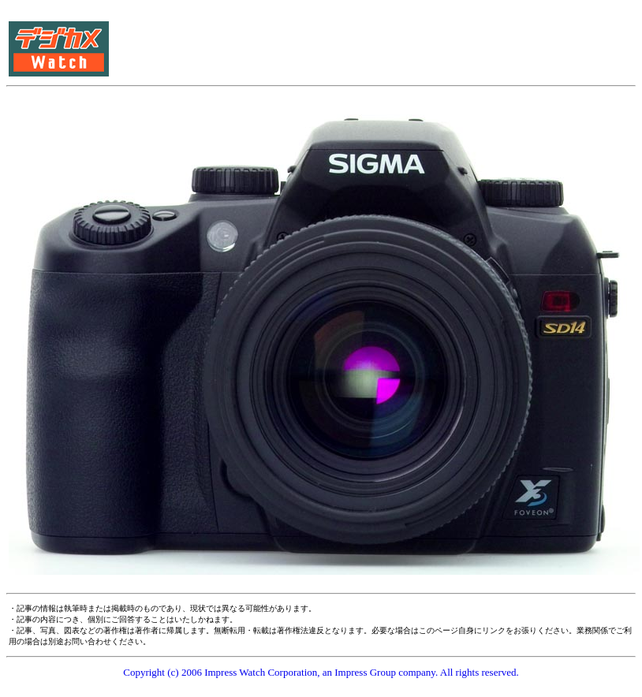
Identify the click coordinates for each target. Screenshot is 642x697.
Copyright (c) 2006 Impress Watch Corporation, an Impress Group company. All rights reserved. (321, 672)
